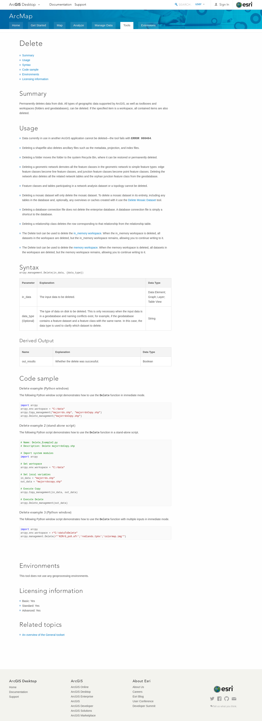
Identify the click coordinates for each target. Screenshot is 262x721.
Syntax (26, 64)
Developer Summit (144, 706)
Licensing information (35, 79)
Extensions (148, 25)
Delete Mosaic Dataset (142, 200)
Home (16, 25)
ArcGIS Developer (82, 706)
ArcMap (21, 16)
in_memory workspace (87, 233)
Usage (26, 60)
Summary (28, 55)
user (198, 4)
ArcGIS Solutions (81, 710)
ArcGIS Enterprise (82, 696)
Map (60, 25)
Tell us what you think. (225, 706)
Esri (244, 4)
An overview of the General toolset (43, 634)
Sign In (224, 4)
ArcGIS (75, 701)
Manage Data (104, 25)
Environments (30, 74)
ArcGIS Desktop (81, 691)
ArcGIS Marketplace (83, 715)
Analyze (78, 25)
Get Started (38, 25)
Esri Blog (138, 696)
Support (80, 4)
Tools (126, 25)
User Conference (143, 701)
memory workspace (86, 247)
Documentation (60, 4)
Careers (137, 691)
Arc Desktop (22, 4)
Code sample (30, 69)
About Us (138, 687)
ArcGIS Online (79, 687)
